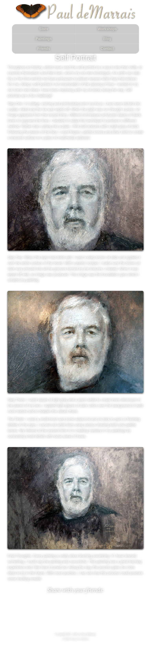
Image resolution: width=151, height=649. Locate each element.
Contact (107, 49)
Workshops (107, 29)
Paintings (44, 39)
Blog (107, 39)
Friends (43, 49)
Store (43, 29)
